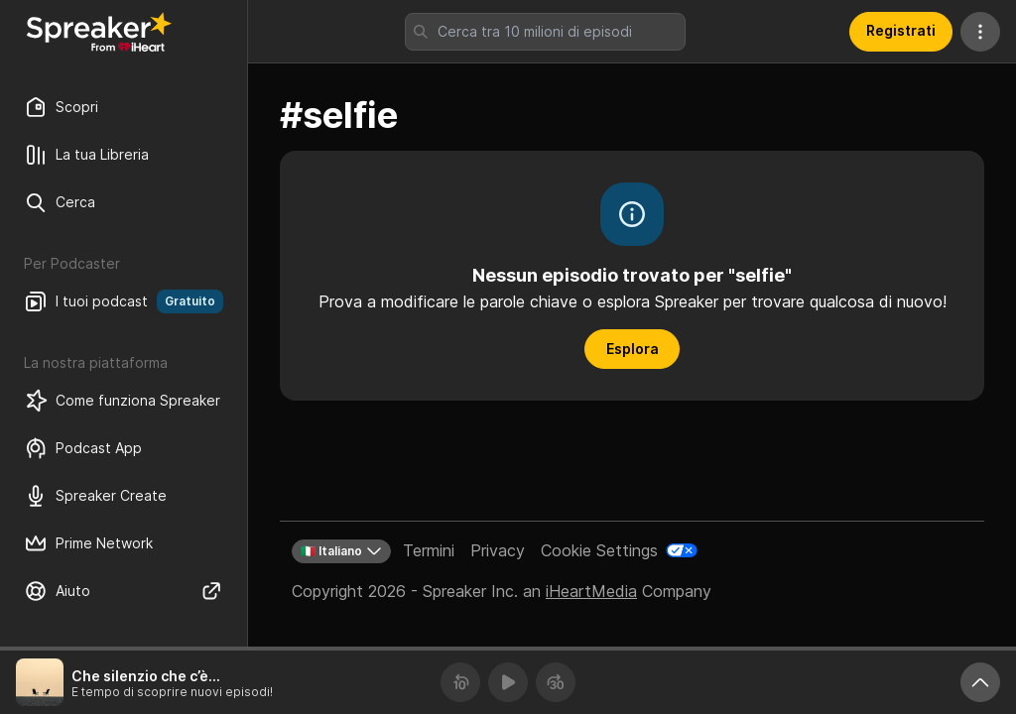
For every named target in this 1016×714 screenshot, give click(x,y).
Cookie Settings (599, 550)
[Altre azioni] (980, 32)
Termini (428, 550)
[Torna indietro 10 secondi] (460, 682)
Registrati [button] (901, 30)
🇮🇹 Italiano (341, 551)
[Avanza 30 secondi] (555, 682)
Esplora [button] (632, 348)
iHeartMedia (591, 591)
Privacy (497, 550)
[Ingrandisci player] (980, 682)
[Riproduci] (508, 682)
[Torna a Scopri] (99, 32)
